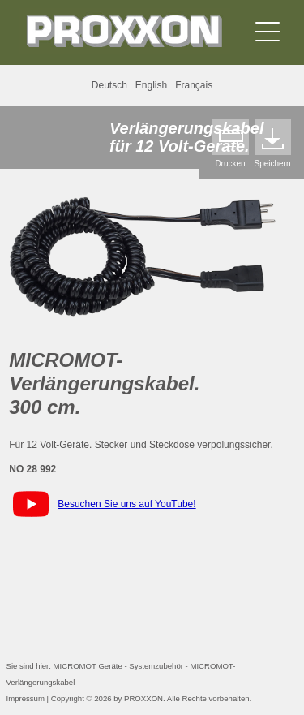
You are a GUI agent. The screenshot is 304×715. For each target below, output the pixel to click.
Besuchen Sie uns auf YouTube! (126, 504)
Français (193, 85)
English (151, 85)
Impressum (25, 698)
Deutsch (109, 85)
